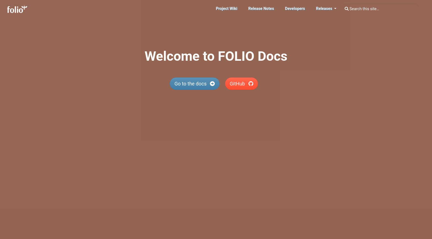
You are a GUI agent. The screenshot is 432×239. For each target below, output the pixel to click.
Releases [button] (324, 8)
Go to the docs (194, 84)
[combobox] (380, 9)
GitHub (241, 84)
